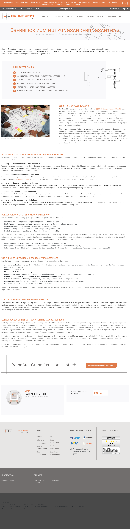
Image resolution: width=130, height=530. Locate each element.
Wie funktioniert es (97, 16)
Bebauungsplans (22, 179)
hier (31, 509)
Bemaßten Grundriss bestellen (101, 365)
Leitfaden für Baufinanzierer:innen (47, 481)
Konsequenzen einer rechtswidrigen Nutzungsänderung (40, 91)
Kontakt (34, 9)
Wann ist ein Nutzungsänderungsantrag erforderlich (39, 76)
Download (115, 9)
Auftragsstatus (65, 9)
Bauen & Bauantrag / (50, 34)
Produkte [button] (47, 16)
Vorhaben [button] (60, 16)
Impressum (41, 443)
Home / (39, 34)
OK (125, 3)
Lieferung (54, 446)
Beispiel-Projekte (7, 481)
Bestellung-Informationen (55, 453)
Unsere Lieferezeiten (55, 441)
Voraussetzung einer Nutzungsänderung (33, 80)
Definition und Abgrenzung (27, 72)
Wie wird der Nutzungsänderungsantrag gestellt (37, 83)
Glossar (37, 483)
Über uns (40, 440)
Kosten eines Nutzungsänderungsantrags (34, 87)
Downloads (54, 449)
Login (125, 9)
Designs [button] (80, 16)
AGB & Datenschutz (42, 448)
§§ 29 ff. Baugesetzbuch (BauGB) (109, 109)
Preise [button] (71, 16)
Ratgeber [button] (113, 16)
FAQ (51, 437)
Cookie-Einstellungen (42, 453)
